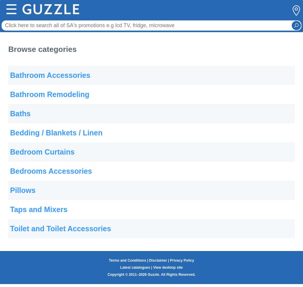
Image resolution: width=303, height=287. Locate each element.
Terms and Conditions (127, 260)
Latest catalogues (135, 267)
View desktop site (168, 267)
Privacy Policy (182, 260)
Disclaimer (158, 260)
